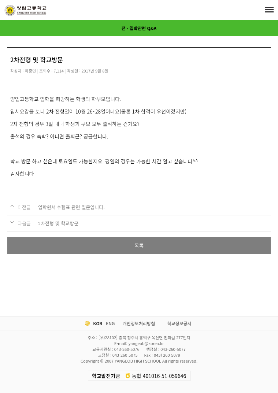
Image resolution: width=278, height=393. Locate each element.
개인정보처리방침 (139, 323)
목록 (139, 245)
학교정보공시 (179, 323)
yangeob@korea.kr (146, 343)
